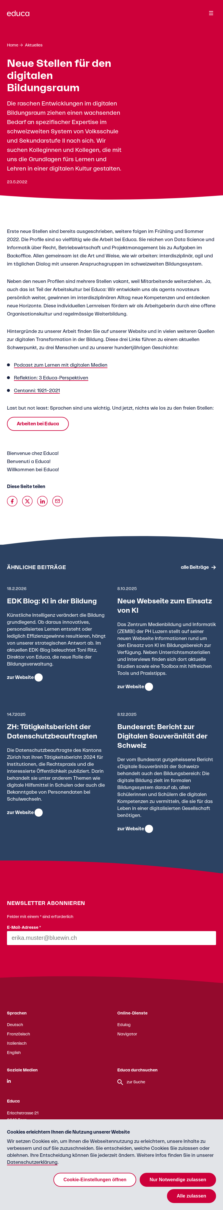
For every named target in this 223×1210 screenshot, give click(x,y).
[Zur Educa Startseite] (18, 16)
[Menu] (211, 13)
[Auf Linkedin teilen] (42, 501)
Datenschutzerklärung (32, 1162)
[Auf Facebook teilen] (12, 501)
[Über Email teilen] (57, 501)
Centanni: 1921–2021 (37, 390)
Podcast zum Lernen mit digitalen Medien (60, 365)
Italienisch (16, 1044)
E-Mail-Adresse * (24, 928)
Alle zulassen (191, 1195)
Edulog (124, 1025)
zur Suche (131, 1082)
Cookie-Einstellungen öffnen (94, 1179)
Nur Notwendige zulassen (178, 1179)
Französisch (18, 1034)
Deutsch (15, 1025)
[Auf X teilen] (27, 501)
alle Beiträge (195, 567)
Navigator (127, 1034)
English (14, 1053)
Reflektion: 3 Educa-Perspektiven (51, 378)
